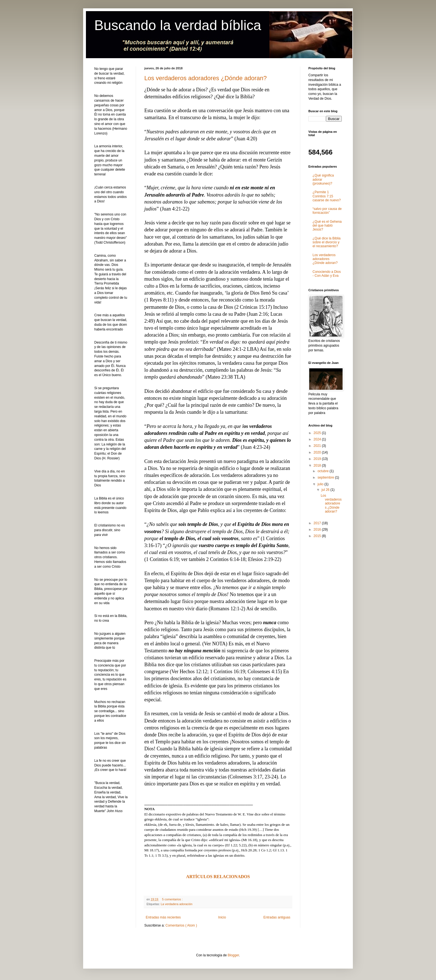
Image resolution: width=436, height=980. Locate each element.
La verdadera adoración (176, 904)
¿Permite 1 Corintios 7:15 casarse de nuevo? (327, 196)
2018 (318, 465)
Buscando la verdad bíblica (177, 25)
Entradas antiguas (276, 917)
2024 (318, 439)
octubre (324, 471)
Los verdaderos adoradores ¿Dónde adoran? (205, 78)
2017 (318, 523)
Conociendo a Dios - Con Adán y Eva (327, 274)
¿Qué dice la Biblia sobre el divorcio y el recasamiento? (327, 242)
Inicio (222, 917)
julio (321, 484)
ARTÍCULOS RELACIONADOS (218, 876)
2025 (318, 433)
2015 (318, 536)
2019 (318, 459)
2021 (318, 446)
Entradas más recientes (163, 917)
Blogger (233, 955)
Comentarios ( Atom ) (181, 925)
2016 (318, 529)
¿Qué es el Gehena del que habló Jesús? (327, 226)
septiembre (326, 477)
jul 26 (325, 490)
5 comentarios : (173, 899)
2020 (318, 452)
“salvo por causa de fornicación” (327, 211)
